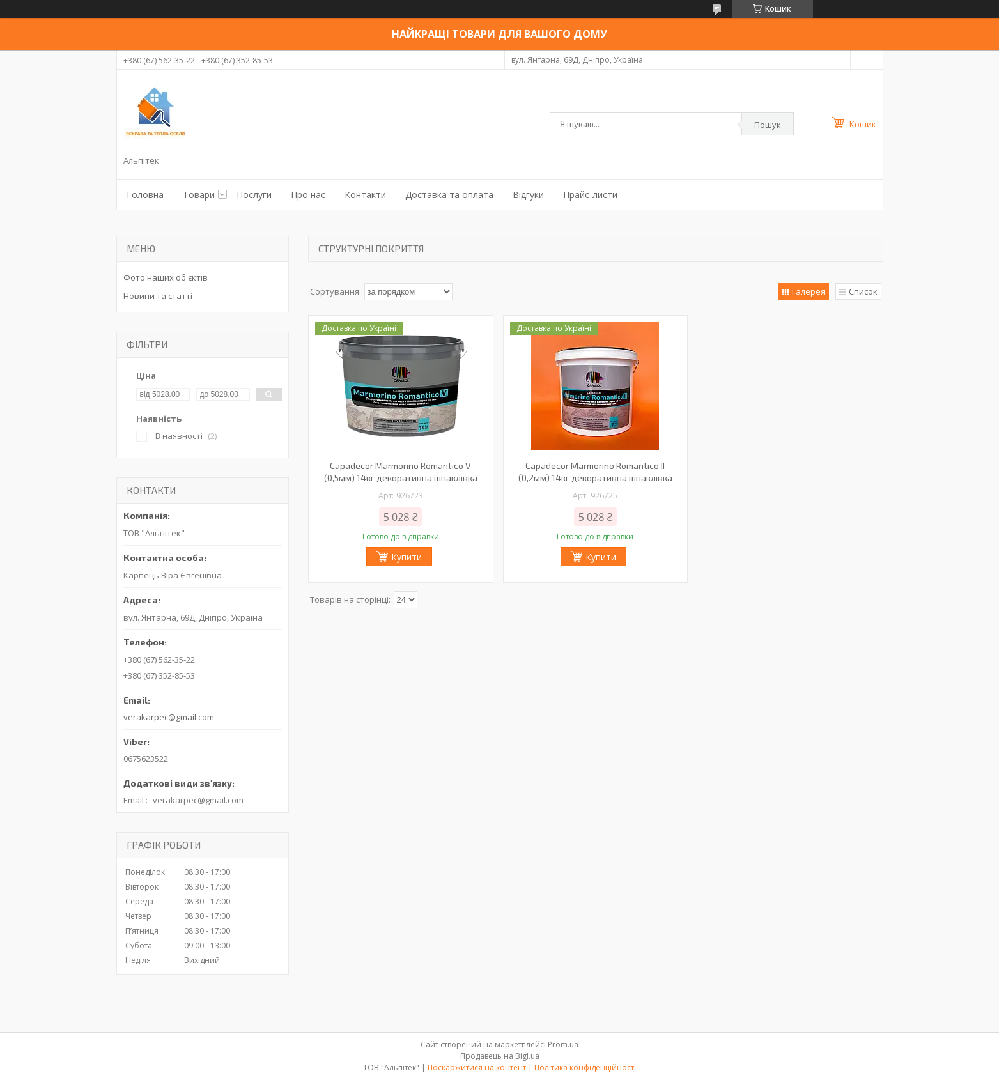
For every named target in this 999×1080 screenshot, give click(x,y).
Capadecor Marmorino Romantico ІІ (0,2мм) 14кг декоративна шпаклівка (595, 471)
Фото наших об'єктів (165, 277)
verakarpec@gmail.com (168, 717)
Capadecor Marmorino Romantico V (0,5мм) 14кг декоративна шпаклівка (400, 471)
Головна (145, 195)
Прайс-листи (590, 195)
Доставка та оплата (449, 195)
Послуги (254, 195)
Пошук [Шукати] (767, 124)
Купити (406, 557)
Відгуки (528, 195)
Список (863, 291)
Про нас (308, 195)
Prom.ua (563, 1044)
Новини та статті (157, 296)
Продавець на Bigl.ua (499, 1056)
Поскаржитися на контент (477, 1067)
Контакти (365, 195)
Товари (199, 195)
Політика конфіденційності (585, 1067)
